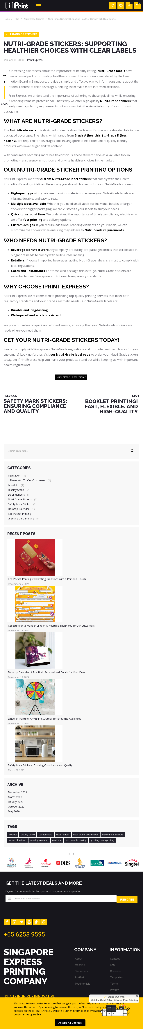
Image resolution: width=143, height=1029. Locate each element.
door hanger (62, 834)
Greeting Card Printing (21, 518)
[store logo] (17, 5)
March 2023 (15, 796)
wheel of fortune (17, 839)
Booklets (13, 484)
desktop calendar (39, 839)
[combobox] (71, 450)
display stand (28, 834)
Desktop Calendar (18, 508)
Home (7, 19)
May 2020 (14, 811)
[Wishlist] (120, 5)
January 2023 (15, 801)
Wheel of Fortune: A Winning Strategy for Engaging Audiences (44, 718)
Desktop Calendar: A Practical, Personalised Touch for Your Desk (46, 672)
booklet (13, 834)
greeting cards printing (102, 839)
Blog (17, 19)
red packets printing (76, 839)
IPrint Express (34, 60)
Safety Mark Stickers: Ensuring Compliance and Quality (40, 765)
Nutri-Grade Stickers (34, 19)
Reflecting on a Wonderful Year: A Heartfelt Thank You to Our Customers (51, 625)
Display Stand (16, 489)
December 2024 (17, 792)
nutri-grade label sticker (71, 377)
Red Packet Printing (19, 513)
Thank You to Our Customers (27, 480)
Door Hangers (16, 494)
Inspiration (14, 475)
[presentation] (74, 853)
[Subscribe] (127, 898)
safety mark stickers (112, 834)
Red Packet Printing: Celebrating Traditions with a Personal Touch (47, 578)
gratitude (57, 839)
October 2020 (16, 806)
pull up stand (45, 834)
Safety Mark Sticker (19, 504)
